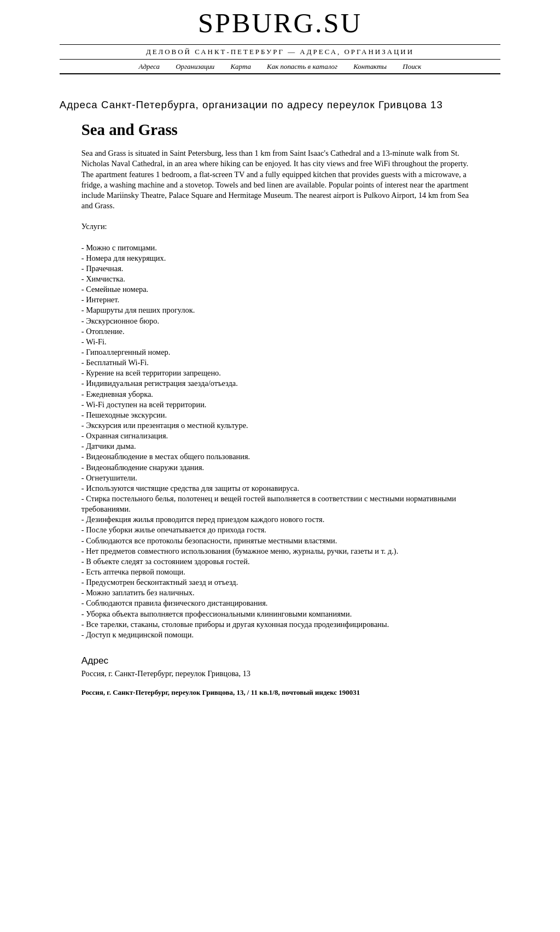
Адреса (149, 66)
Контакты (370, 66)
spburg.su (280, 23)
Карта (241, 66)
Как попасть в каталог (302, 66)
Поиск (411, 66)
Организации (195, 66)
